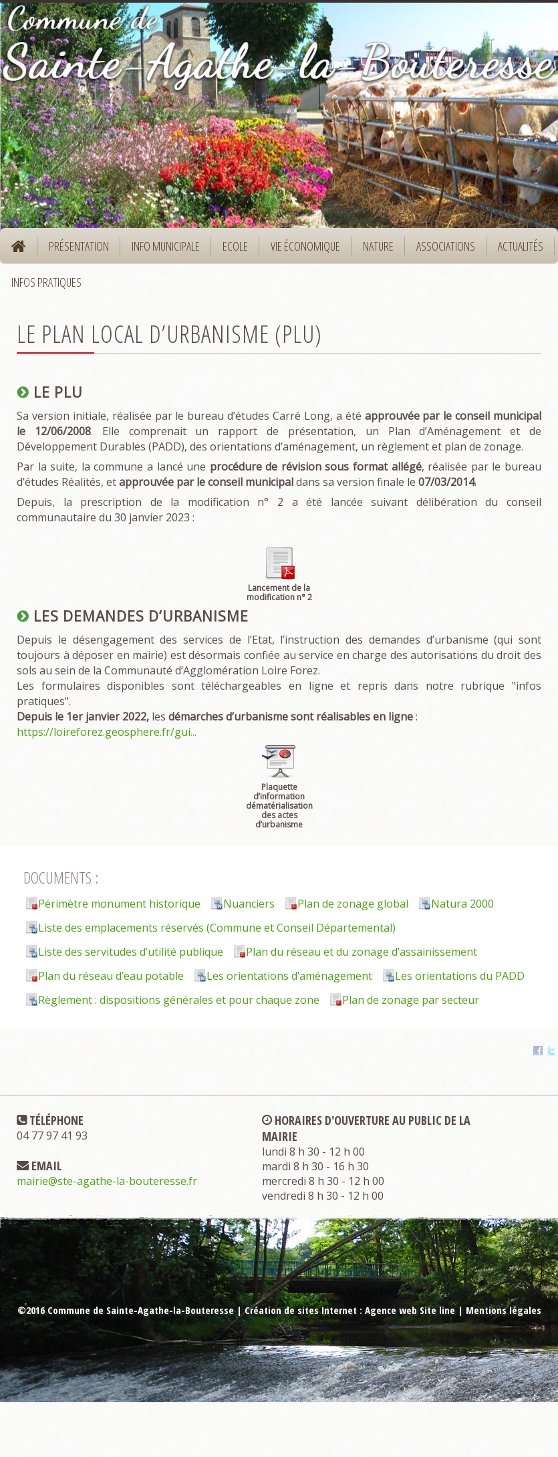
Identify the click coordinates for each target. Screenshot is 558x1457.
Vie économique (301, 250)
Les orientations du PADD (460, 975)
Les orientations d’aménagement (289, 975)
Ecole (231, 250)
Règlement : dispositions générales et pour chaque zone (178, 999)
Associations (445, 246)
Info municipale (161, 250)
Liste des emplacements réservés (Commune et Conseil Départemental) (217, 927)
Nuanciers (249, 903)
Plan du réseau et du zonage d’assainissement (361, 951)
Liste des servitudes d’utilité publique (130, 951)
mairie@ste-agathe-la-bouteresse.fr (107, 1181)
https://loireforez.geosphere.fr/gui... (106, 731)
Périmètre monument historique (119, 903)
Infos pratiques (42, 286)
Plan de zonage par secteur (410, 999)
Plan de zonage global (352, 903)
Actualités (520, 246)
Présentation (74, 250)
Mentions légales (503, 1310)
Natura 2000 (462, 903)
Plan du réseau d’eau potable (111, 975)
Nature (374, 250)
